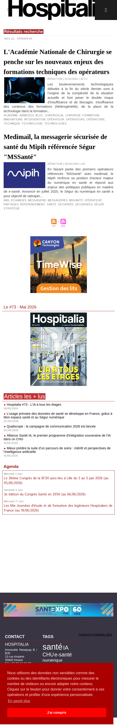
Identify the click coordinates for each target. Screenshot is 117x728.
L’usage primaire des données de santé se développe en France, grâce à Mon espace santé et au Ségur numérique (56, 427)
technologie (102, 138)
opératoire (67, 138)
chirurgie (67, 134)
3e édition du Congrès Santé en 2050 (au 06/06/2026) (44, 506)
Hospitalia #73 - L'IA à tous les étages (33, 416)
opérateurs (49, 138)
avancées (24, 134)
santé (31, 221)
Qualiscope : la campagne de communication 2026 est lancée (50, 438)
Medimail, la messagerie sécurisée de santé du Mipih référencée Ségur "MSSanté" (57, 164)
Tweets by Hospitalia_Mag (93, 645)
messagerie (34, 217)
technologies (14, 141)
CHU (69, 657)
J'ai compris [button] (56, 712)
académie (10, 134)
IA (62, 657)
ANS (6, 217)
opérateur (31, 138)
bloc (35, 134)
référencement (14, 221)
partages (99, 217)
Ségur (73, 221)
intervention (13, 138)
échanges (17, 217)
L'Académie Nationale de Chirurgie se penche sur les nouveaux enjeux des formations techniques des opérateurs (53, 71)
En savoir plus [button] (19, 701)
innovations (99, 134)
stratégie (86, 221)
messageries (52, 217)
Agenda (11, 478)
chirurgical (49, 134)
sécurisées (60, 221)
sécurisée (43, 221)
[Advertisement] (59, 565)
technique (84, 138)
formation (82, 134)
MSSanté (68, 217)
